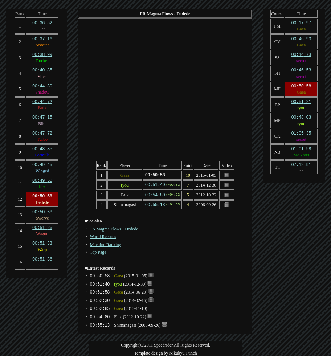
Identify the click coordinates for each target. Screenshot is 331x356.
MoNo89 (301, 151)
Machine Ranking (105, 243)
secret (301, 59)
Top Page (98, 250)
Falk (124, 194)
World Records (103, 235)
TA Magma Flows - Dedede (114, 227)
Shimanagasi (125, 203)
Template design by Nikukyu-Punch (165, 351)
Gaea (125, 174)
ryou (125, 184)
